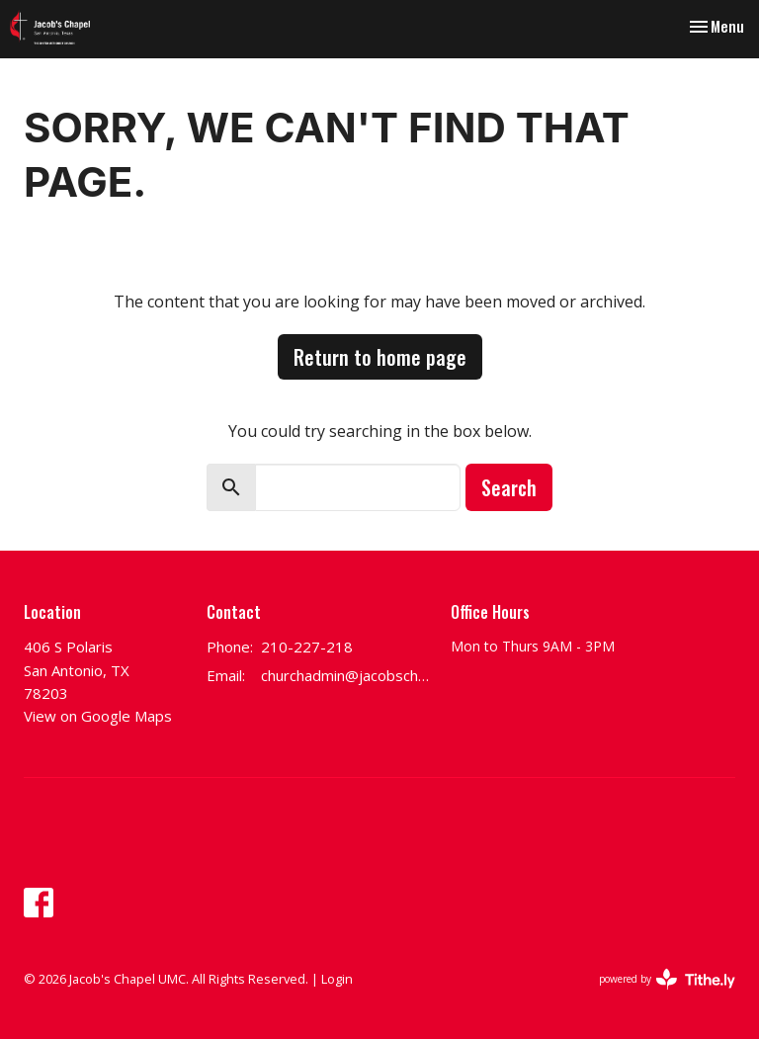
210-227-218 (307, 646)
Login (337, 979)
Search (509, 487)
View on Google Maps (98, 716)
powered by (667, 979)
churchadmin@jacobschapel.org (346, 675)
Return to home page (380, 357)
